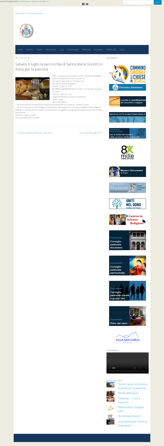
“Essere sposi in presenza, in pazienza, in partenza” (133, 388)
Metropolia (86, 49)
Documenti (98, 49)
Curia (62, 49)
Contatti (39, 13)
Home (20, 49)
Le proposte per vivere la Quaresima (132, 427)
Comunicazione (73, 49)
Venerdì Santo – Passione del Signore (33, 1)
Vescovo (29, 49)
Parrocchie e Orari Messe (25, 13)
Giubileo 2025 (111, 49)
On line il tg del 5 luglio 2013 (91, 133)
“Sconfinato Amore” (130, 420)
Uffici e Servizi (51, 49)
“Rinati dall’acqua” (129, 397)
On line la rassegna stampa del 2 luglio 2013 (33, 133)
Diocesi (39, 49)
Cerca (157, 2)
